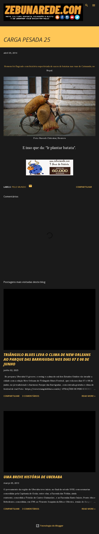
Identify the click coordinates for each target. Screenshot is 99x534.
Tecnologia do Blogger (49, 525)
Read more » (88, 396)
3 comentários (30, 396)
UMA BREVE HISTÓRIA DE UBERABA (33, 476)
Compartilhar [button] (84, 187)
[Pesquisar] (86, 5)
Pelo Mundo (19, 187)
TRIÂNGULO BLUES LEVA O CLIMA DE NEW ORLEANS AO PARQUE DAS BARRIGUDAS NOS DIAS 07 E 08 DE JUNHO (47, 359)
